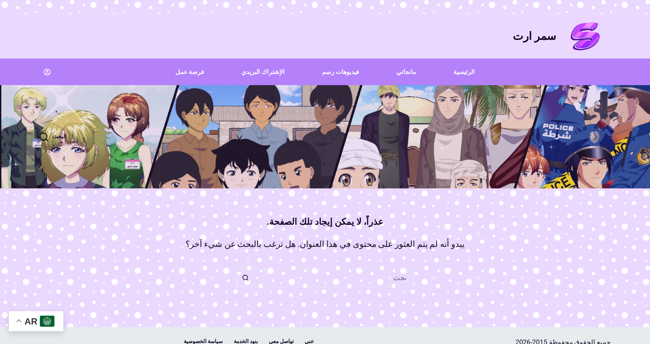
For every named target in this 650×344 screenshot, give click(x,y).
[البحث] (52, 137)
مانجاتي (406, 71)
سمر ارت (534, 36)
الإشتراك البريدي (262, 71)
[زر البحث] (245, 278)
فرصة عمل (189, 71)
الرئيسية (464, 71)
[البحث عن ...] (334, 278)
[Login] (47, 72)
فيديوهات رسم (340, 71)
